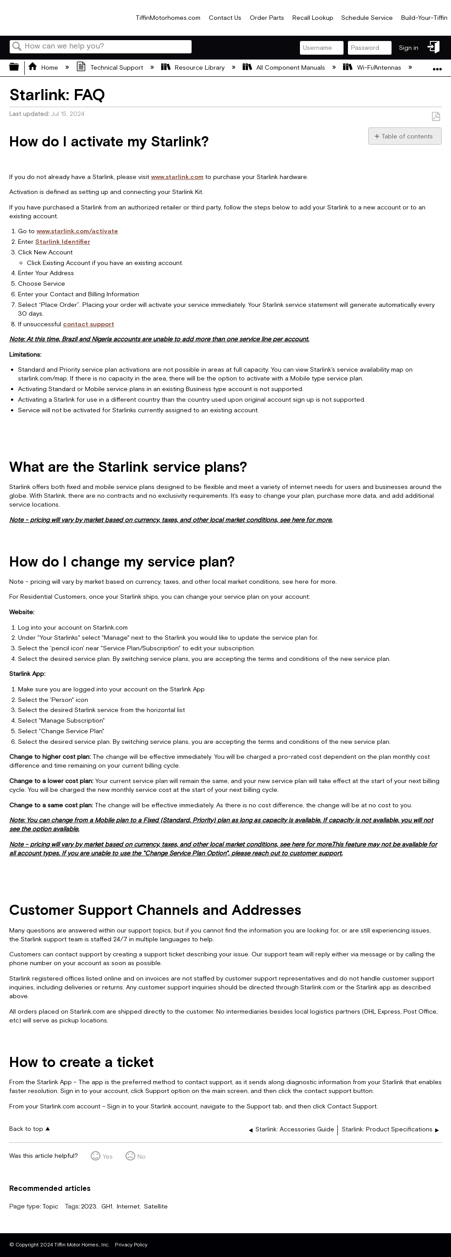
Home (44, 67)
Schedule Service (367, 18)
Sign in (408, 48)
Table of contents (407, 136)
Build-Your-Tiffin (424, 18)
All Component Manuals (285, 67)
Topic (50, 1206)
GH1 (106, 1206)
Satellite (156, 1206)
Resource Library (193, 67)
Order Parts (267, 18)
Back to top (26, 1129)
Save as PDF (436, 116)
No (141, 1157)
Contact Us (225, 18)
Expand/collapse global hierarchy (20, 68)
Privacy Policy (131, 1245)
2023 (88, 1206)
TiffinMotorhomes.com (168, 18)
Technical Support (110, 67)
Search (17, 47)
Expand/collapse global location (437, 65)
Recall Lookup (312, 18)
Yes (108, 1157)
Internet (128, 1206)
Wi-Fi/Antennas (373, 67)
